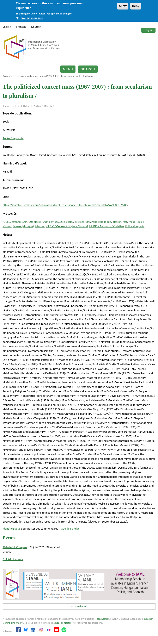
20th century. (51, 222)
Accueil (6, 75)
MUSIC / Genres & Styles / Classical (67, 226)
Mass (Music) (137, 222)
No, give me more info (29, 18)
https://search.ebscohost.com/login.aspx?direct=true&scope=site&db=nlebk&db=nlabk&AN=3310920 (65, 205)
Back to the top (79, 606)
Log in (148, 30)
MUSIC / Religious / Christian (106, 226)
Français (21, 27)
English (7, 27)
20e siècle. (35, 222)
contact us (103, 618)
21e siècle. (66, 222)
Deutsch (36, 27)
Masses (7, 226)
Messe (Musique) (23, 226)
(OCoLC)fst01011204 (15, 222)
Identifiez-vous (11, 528)
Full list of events (13, 559)
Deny (135, 6)
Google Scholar (70, 528)
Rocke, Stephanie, (13, 138)
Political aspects (135, 226)
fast (125, 222)
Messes (39, 226)
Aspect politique (101, 222)
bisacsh (117, 222)
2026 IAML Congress (15, 547)
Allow (123, 6)
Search (88, 69)
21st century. (82, 222)
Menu (68, 69)
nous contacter (64, 622)
